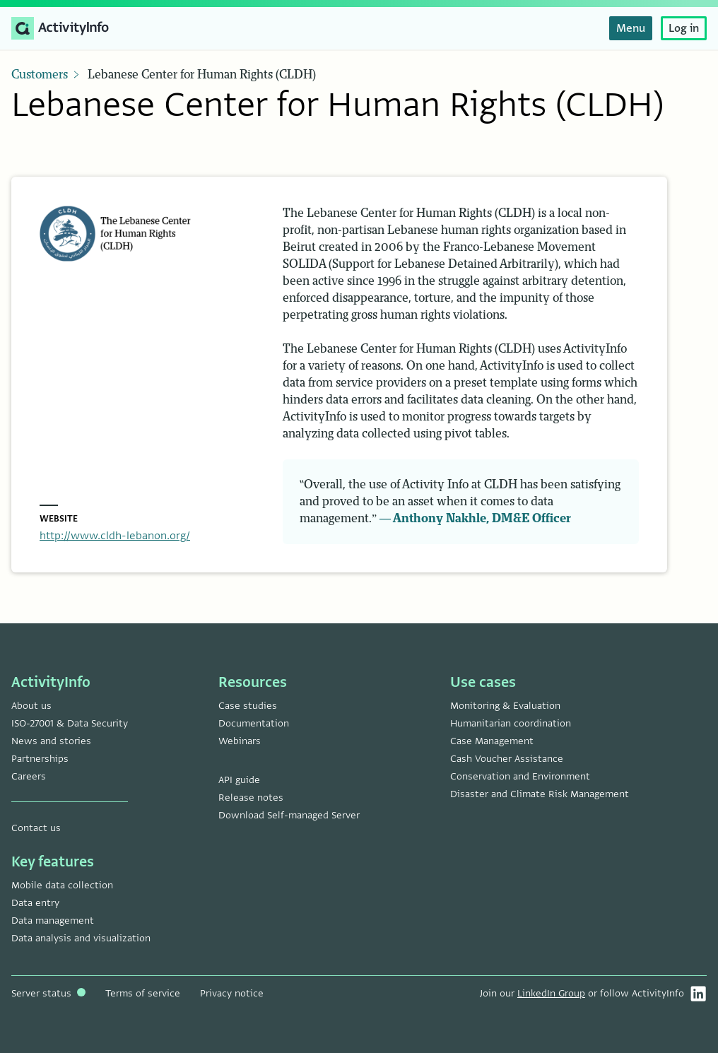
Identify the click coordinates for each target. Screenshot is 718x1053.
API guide (239, 780)
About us (31, 705)
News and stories (51, 741)
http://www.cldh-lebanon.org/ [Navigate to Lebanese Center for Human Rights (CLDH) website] (115, 536)
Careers (28, 776)
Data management (52, 920)
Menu (630, 28)
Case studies (247, 705)
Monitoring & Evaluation (505, 705)
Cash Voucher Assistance (506, 758)
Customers (39, 75)
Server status (48, 993)
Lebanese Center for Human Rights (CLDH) (202, 75)
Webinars (239, 741)
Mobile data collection (62, 885)
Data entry (35, 903)
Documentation (253, 723)
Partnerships (40, 758)
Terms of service (142, 993)
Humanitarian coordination (510, 723)
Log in (684, 28)
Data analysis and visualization (81, 938)
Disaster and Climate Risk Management (539, 794)
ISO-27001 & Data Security (69, 723)
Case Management (492, 741)
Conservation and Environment (520, 776)
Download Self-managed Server (289, 815)
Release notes (250, 797)
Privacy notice (232, 993)
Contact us (36, 828)
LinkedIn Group (551, 993)
